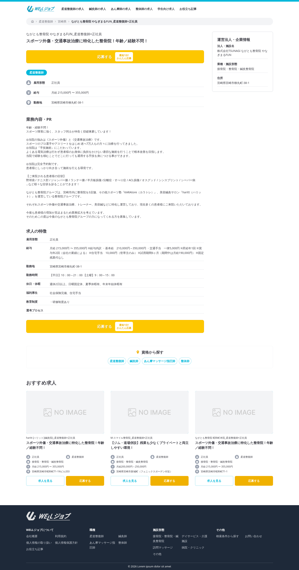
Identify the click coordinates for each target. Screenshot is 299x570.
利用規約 (60, 536)
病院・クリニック (193, 547)
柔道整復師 (117, 361)
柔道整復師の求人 (72, 9)
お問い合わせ (253, 536)
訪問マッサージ (163, 547)
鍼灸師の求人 (97, 9)
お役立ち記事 (187, 9)
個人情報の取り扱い (39, 542)
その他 (157, 554)
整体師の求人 (144, 9)
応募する (85, 481)
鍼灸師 (134, 361)
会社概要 (32, 536)
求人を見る (45, 481)
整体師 (185, 361)
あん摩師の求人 (121, 9)
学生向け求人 (166, 9)
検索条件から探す (227, 536)
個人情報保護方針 (66, 542)
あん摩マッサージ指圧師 (159, 361)
